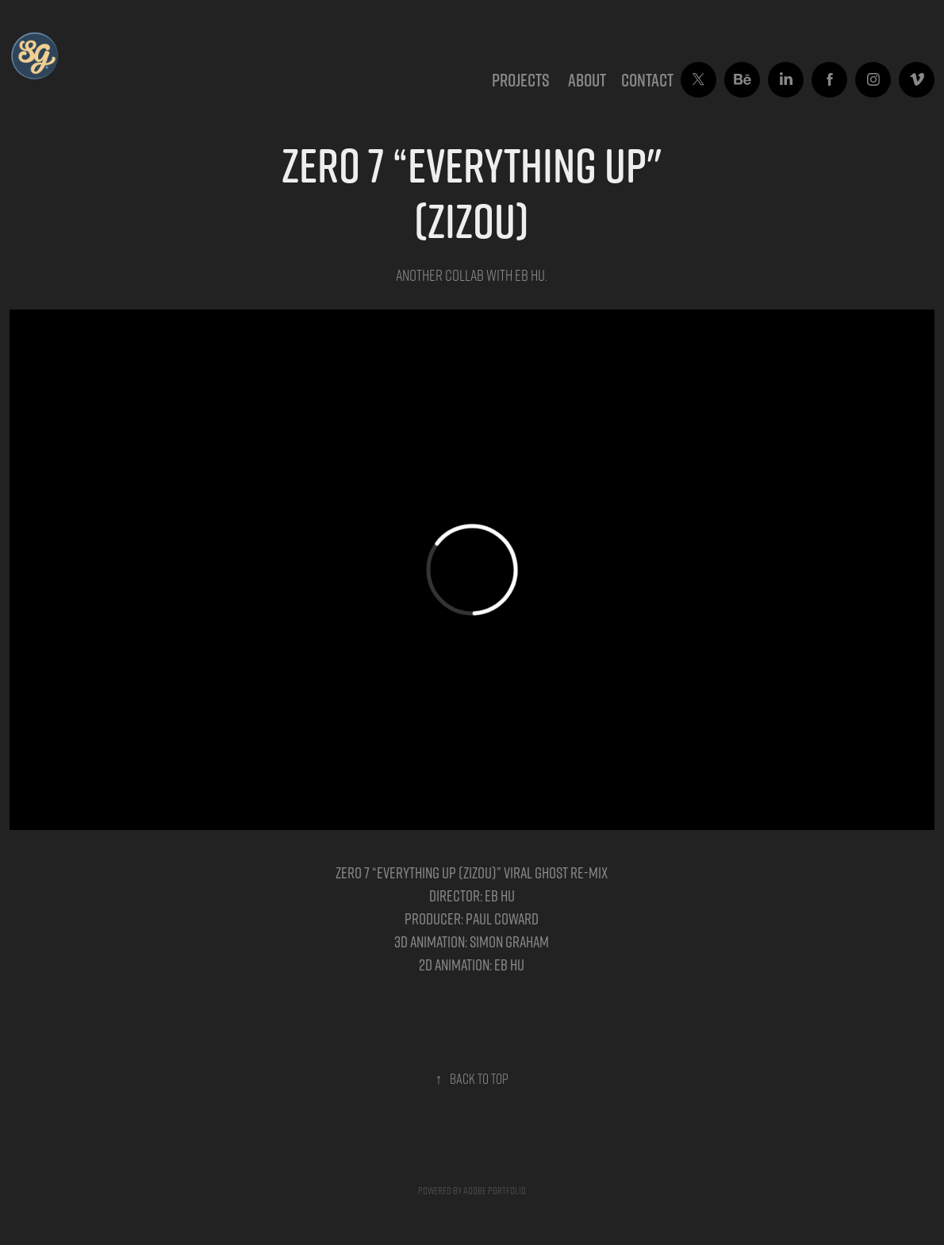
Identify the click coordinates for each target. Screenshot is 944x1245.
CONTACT (647, 79)
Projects (521, 79)
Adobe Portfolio (494, 1190)
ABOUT (587, 79)
